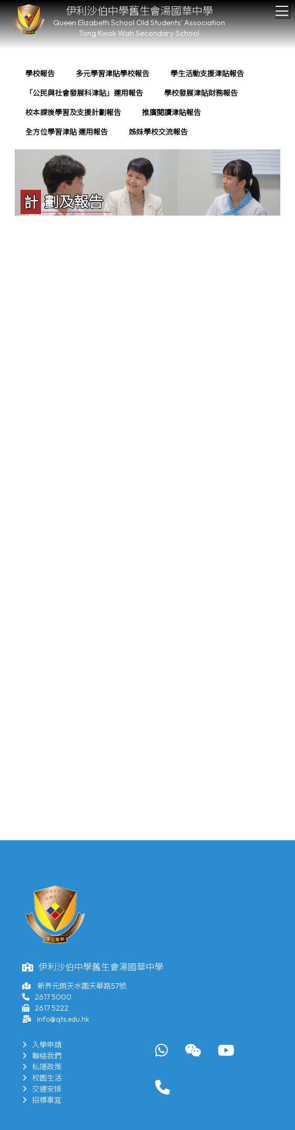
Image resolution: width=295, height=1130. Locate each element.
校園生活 (42, 1078)
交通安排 (42, 1089)
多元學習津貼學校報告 (112, 73)
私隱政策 (42, 1067)
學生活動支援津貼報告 (207, 73)
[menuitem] (40, 74)
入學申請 (42, 1045)
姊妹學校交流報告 (158, 132)
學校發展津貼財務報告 (201, 93)
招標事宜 (42, 1100)
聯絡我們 (42, 1056)
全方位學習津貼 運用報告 (66, 132)
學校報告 (40, 73)
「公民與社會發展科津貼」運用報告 (84, 93)
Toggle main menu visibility (283, 8)
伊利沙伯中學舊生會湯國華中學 (139, 10)
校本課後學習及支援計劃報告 (73, 112)
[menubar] (147, 103)
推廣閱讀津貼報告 (171, 112)
